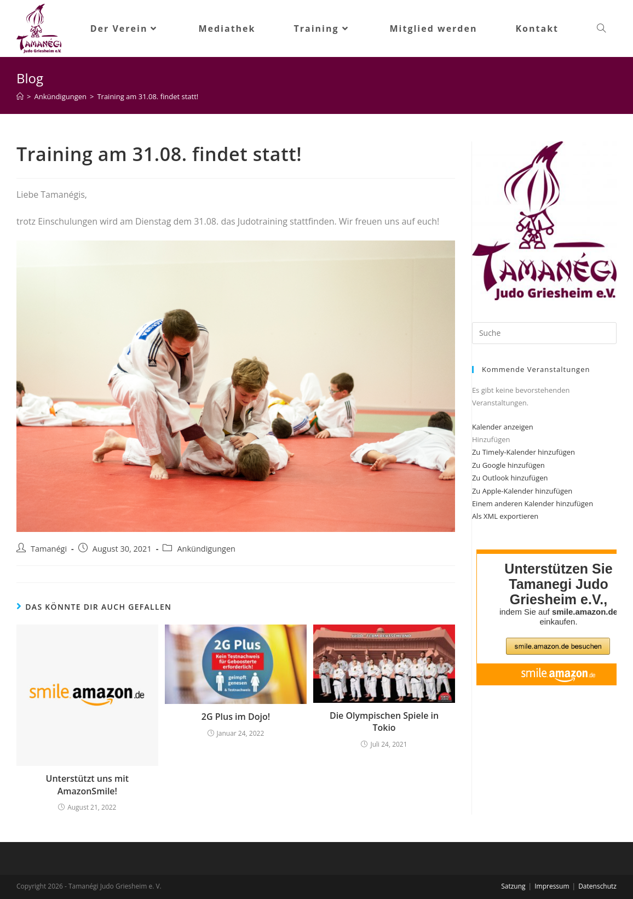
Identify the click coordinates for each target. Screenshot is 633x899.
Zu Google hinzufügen (508, 465)
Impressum (551, 886)
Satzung (513, 886)
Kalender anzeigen (502, 427)
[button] (491, 439)
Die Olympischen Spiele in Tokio (384, 721)
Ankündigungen (206, 548)
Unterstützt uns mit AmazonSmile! (87, 784)
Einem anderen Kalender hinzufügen (532, 503)
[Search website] (601, 28)
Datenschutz (597, 886)
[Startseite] (20, 96)
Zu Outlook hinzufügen (510, 478)
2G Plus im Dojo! (236, 717)
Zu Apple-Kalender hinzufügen (522, 491)
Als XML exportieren (505, 516)
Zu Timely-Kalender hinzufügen (523, 452)
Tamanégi (49, 548)
